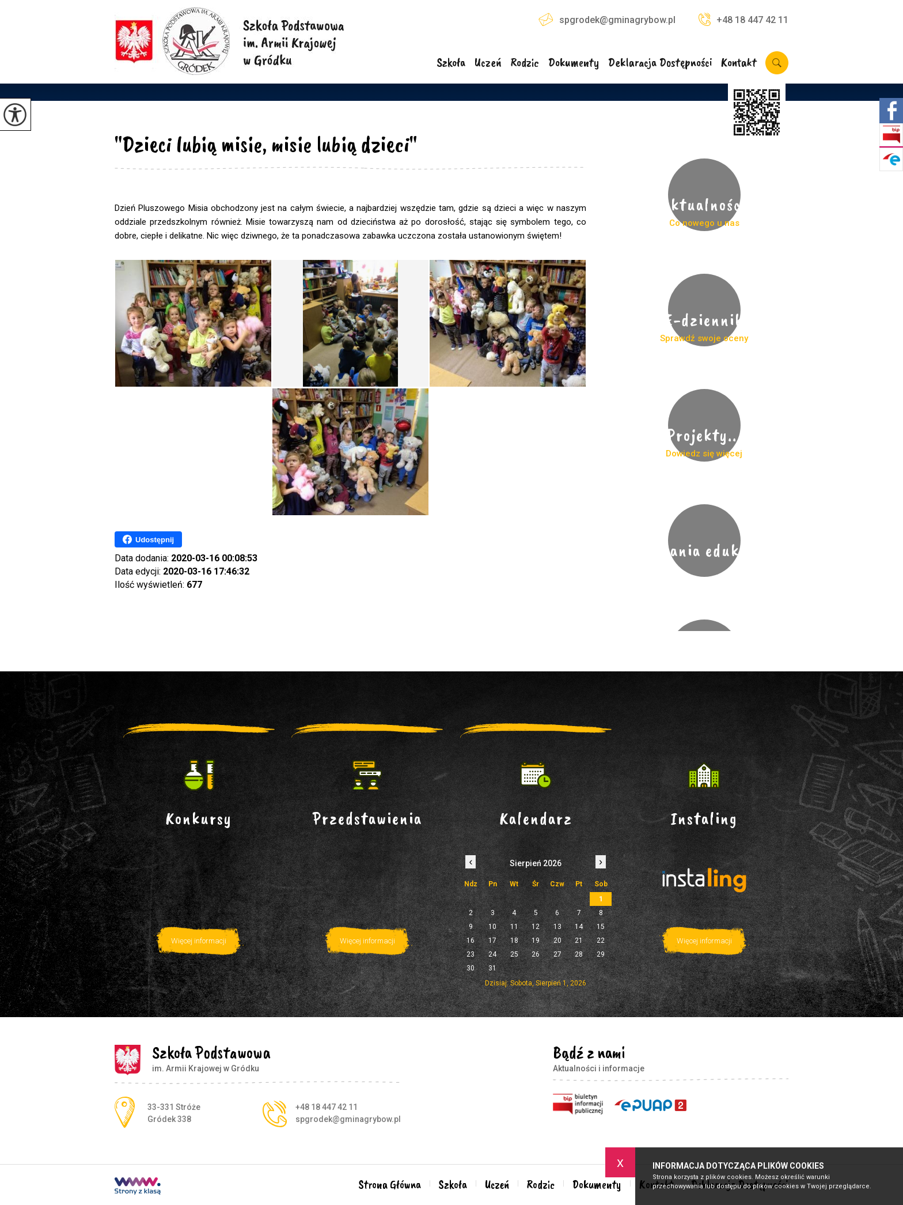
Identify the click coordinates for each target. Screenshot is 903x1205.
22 (601, 940)
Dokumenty (573, 63)
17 (492, 940)
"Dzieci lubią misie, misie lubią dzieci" (266, 144)
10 (492, 927)
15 (601, 927)
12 (536, 927)
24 (492, 954)
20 (557, 940)
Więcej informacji (198, 940)
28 (579, 954)
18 (514, 940)
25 (514, 954)
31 (492, 968)
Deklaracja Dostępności (660, 63)
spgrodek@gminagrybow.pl (607, 19)
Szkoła (451, 63)
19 (536, 940)
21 (579, 940)
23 (470, 954)
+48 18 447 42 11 (743, 19)
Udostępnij (148, 539)
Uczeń (488, 63)
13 (557, 927)
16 (470, 940)
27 (557, 954)
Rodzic (524, 63)
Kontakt (739, 63)
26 (536, 954)
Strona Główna (390, 1184)
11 (514, 927)
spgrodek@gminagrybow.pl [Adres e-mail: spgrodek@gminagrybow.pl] (348, 1119)
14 (579, 927)
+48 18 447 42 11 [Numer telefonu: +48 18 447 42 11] (326, 1107)
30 (470, 968)
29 (601, 954)
